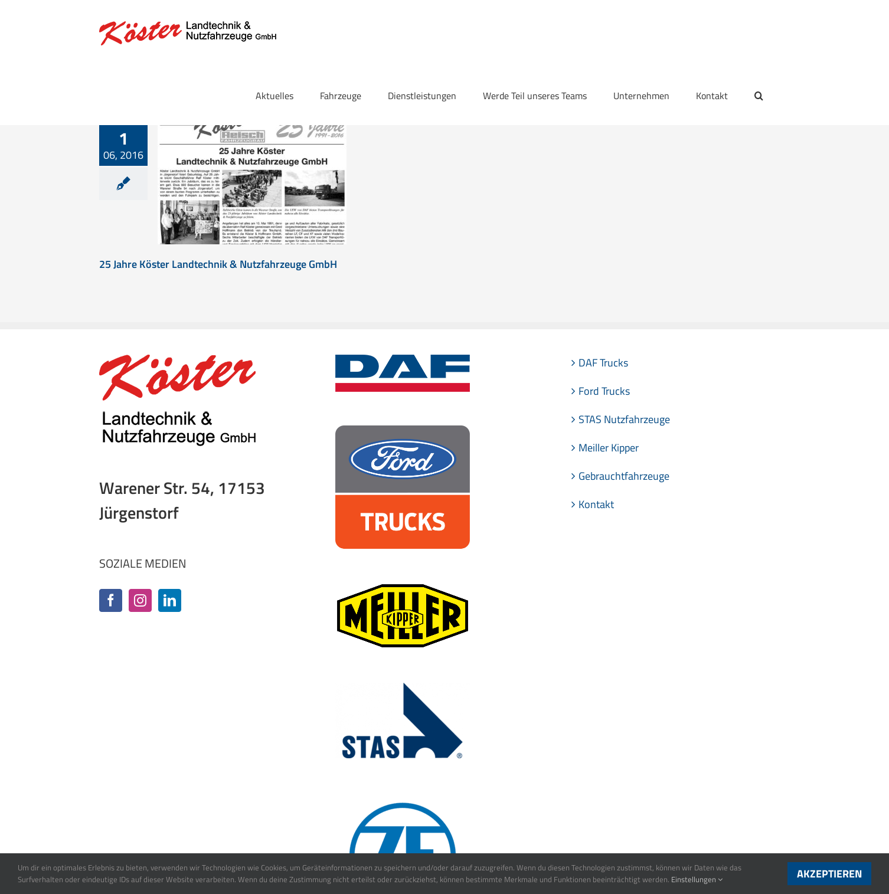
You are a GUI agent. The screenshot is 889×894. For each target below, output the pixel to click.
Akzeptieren (829, 874)
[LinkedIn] (169, 600)
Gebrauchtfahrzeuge (623, 476)
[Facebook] (110, 600)
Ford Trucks (604, 391)
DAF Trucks (603, 363)
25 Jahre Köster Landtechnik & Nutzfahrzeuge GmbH (218, 264)
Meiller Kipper (608, 448)
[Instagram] (140, 600)
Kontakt (596, 504)
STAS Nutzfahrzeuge (624, 419)
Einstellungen (697, 879)
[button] (758, 95)
